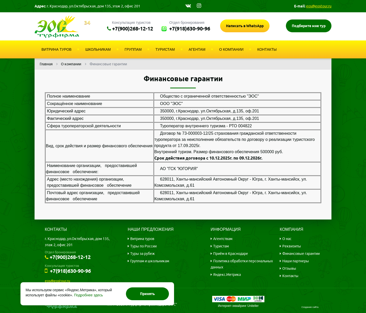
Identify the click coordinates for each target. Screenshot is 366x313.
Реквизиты (291, 246)
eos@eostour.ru (318, 6)
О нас (287, 239)
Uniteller (253, 306)
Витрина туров (142, 239)
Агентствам (222, 239)
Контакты (290, 276)
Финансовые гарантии (301, 254)
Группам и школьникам (149, 261)
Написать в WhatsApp (245, 26)
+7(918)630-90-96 (189, 29)
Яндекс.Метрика (227, 275)
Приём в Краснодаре (230, 254)
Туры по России (143, 246)
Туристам (221, 246)
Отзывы (289, 268)
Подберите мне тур (309, 26)
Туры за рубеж (142, 254)
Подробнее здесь (88, 295)
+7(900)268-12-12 (132, 29)
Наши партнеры (295, 261)
